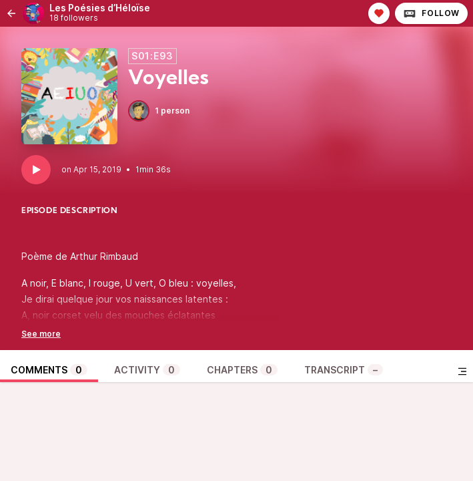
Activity (147, 369)
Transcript (343, 369)
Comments (49, 369)
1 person (158, 111)
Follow (431, 13)
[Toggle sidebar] (462, 371)
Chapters (242, 369)
